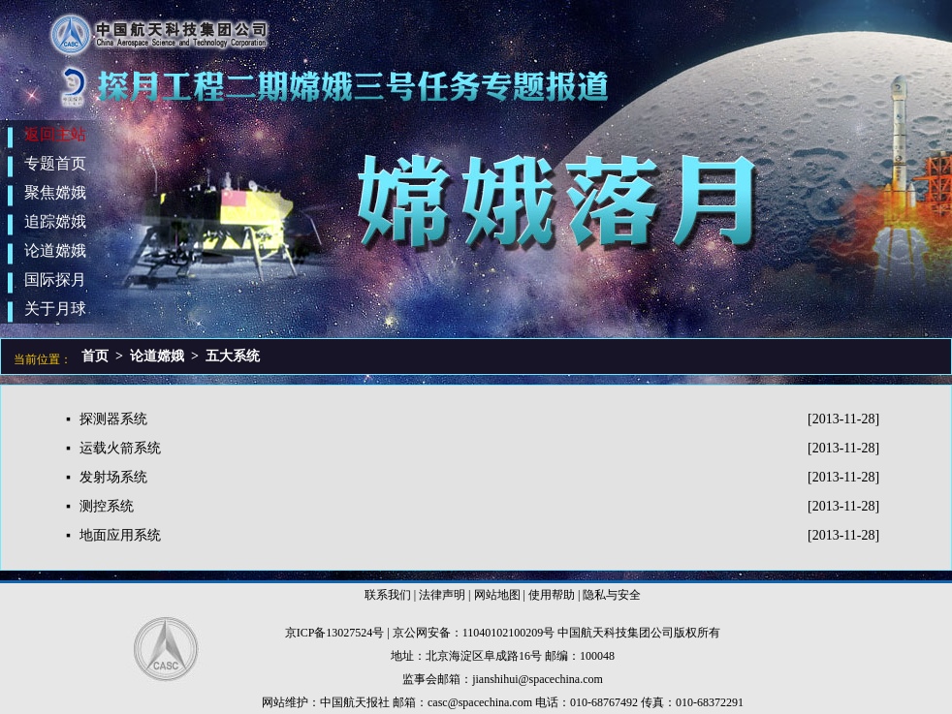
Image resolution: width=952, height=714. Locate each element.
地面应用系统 (120, 535)
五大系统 (233, 356)
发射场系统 (113, 477)
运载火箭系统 (120, 448)
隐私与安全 (612, 595)
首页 (95, 356)
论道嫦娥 (157, 356)
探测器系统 (113, 419)
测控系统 (106, 506)
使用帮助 (551, 595)
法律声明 (442, 595)
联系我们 (388, 595)
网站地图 (497, 595)
